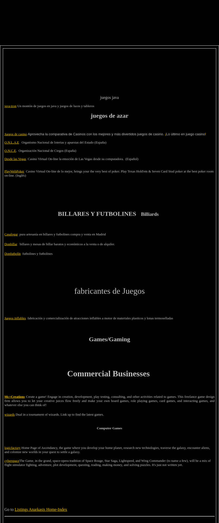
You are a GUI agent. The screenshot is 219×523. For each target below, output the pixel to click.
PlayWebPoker (14, 171)
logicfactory (12, 448)
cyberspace (11, 461)
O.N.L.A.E (11, 142)
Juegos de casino (15, 134)
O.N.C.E (10, 151)
